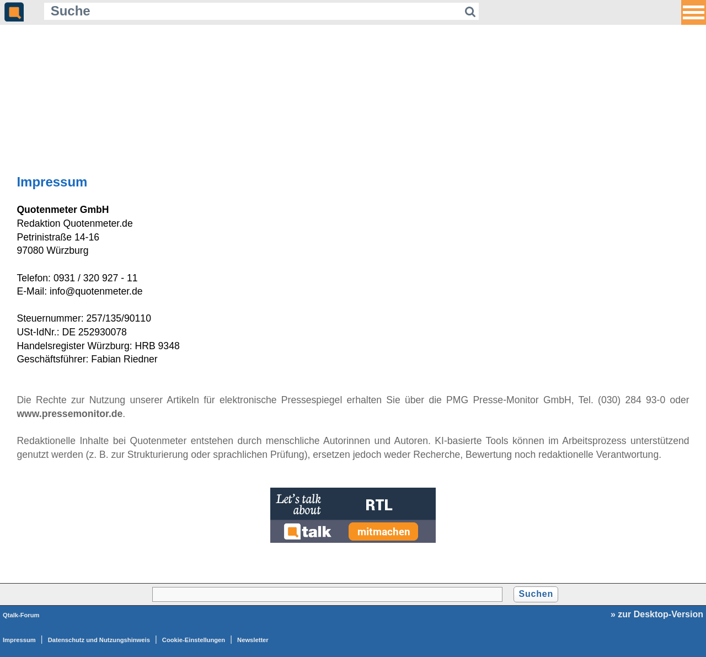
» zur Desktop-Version (657, 614)
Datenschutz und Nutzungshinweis (99, 640)
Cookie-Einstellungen (193, 640)
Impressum (19, 640)
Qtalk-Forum (21, 615)
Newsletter (253, 640)
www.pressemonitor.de (69, 413)
